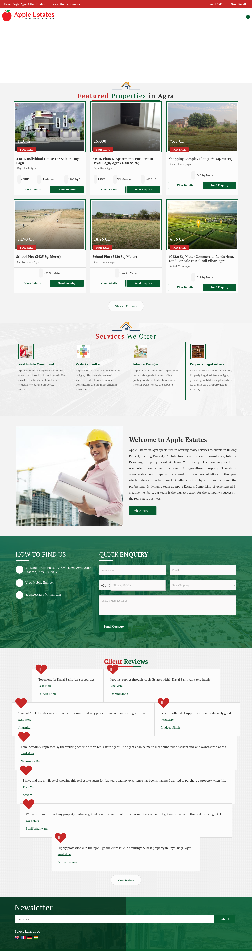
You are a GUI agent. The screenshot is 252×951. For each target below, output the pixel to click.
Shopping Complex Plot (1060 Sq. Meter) (201, 159)
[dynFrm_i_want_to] (203, 585)
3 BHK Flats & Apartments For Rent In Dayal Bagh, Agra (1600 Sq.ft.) (122, 161)
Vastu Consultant (89, 364)
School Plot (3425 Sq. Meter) (38, 256)
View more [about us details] (141, 511)
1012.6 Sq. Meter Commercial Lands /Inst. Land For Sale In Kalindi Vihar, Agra (201, 258)
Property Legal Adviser (208, 364)
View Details (32, 189)
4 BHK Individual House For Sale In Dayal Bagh (49, 161)
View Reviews (126, 880)
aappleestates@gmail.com (43, 594)
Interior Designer (146, 364)
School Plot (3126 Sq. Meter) (114, 256)
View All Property (126, 306)
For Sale (26, 149)
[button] (66, 4)
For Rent (103, 149)
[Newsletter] (114, 919)
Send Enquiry (67, 189)
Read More (44, 686)
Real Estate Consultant (36, 364)
